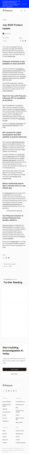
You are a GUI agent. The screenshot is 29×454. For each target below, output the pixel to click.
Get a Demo (14, 374)
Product (5, 40)
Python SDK (21, 154)
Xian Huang (8, 33)
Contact (5, 442)
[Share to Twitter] (20, 41)
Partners (5, 433)
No (10, 266)
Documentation (6, 412)
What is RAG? (19, 422)
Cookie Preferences (21, 442)
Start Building (14, 369)
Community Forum (20, 401)
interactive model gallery (16, 123)
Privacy (17, 436)
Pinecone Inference (20, 109)
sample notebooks (7, 90)
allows (4, 145)
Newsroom (5, 439)
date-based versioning (18, 142)
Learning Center (20, 404)
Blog (17, 407)
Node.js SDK (11, 156)
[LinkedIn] (6, 391)
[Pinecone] (7, 11)
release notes (11, 56)
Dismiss (24, 4)
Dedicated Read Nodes (7, 405)
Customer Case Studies (20, 411)
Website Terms (19, 433)
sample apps (8, 193)
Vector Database (7, 401)
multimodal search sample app (11, 204)
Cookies (18, 439)
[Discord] (13, 391)
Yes (5, 266)
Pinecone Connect (7, 225)
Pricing (4, 415)
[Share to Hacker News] (25, 41)
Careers (4, 436)
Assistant (5, 409)
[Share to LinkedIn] (23, 41)
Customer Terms (20, 430)
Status (17, 415)
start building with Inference (10, 125)
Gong (8, 85)
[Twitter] (4, 391)
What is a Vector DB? (20, 418)
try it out (18, 245)
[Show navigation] (25, 10)
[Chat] (16, 391)
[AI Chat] (21, 10)
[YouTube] (9, 391)
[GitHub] (11, 391)
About (4, 430)
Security (5, 418)
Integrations (6, 421)
